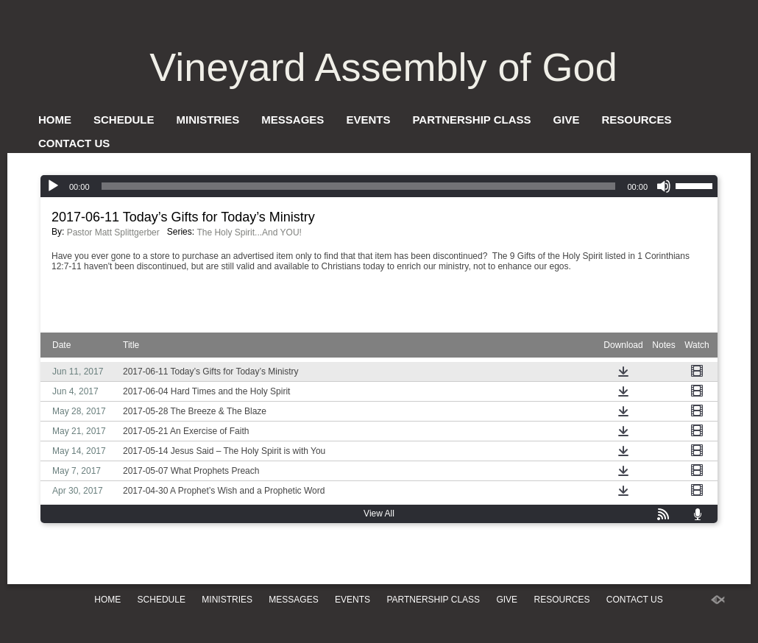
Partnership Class (471, 119)
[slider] (359, 186)
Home (54, 119)
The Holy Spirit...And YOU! (249, 232)
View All (379, 513)
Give (566, 119)
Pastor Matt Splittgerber (113, 232)
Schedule (124, 119)
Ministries (208, 119)
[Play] (53, 186)
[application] (379, 186)
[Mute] (663, 186)
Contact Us (74, 143)
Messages (292, 119)
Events (368, 119)
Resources (636, 119)
